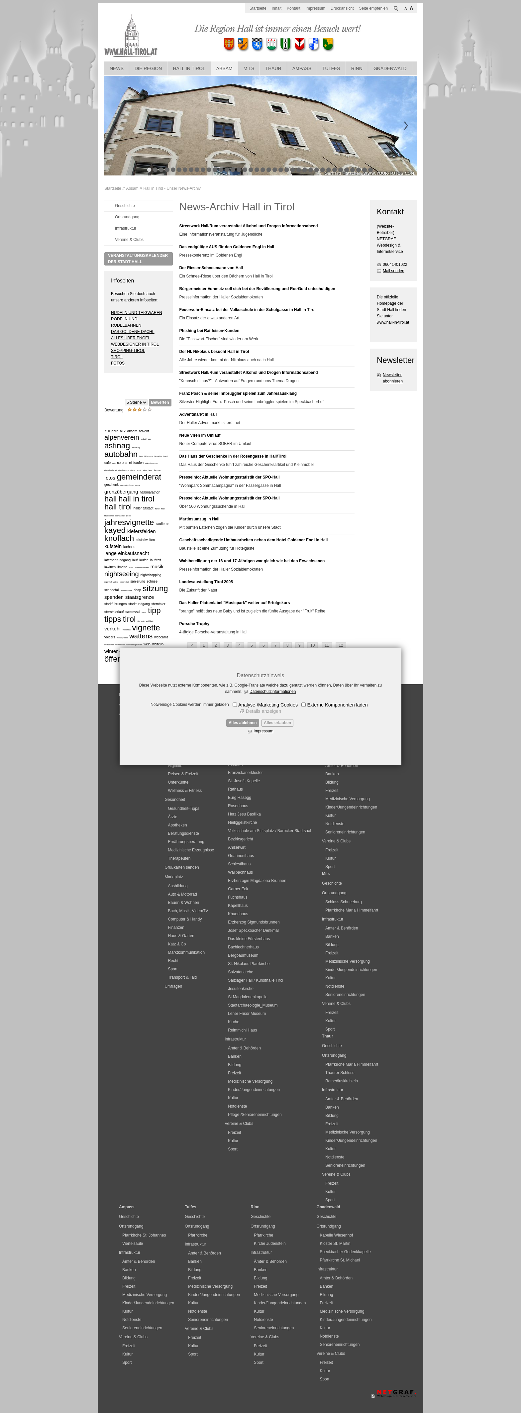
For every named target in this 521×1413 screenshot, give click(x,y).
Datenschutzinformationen (273, 691)
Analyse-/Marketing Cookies (268, 704)
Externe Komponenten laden (337, 704)
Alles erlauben (277, 722)
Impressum (263, 731)
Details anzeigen (263, 711)
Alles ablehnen (243, 722)
